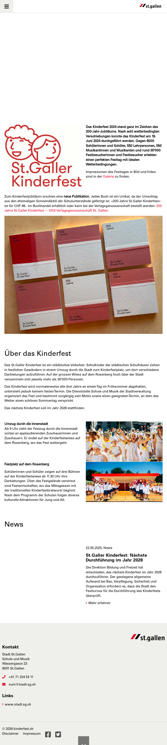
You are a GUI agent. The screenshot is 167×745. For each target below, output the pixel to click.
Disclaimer (10, 733)
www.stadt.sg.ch (18, 704)
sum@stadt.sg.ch (19, 684)
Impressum (32, 733)
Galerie (108, 176)
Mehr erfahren (99, 603)
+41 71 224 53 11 (17, 677)
